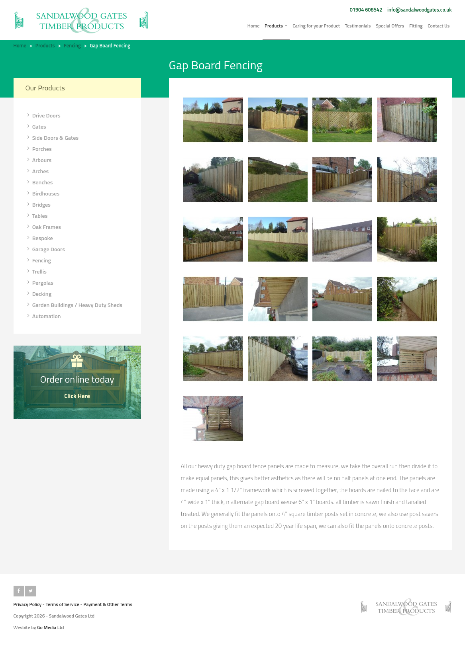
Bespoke (39, 238)
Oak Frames (43, 227)
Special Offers (390, 25)
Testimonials (358, 25)
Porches (39, 149)
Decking (39, 293)
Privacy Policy (28, 604)
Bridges (38, 204)
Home (253, 25)
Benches (39, 182)
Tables (37, 215)
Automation (43, 316)
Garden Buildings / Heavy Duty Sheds (74, 305)
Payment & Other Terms (107, 604)
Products (276, 25)
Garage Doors (45, 249)
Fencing (72, 45)
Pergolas (39, 282)
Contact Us (438, 25)
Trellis (36, 271)
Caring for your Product (316, 25)
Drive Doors (43, 115)
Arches (37, 171)
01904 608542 (366, 10)
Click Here (77, 396)
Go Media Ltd (50, 627)
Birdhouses (43, 193)
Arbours (39, 160)
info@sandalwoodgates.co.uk (419, 10)
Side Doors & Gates (52, 137)
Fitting (416, 25)
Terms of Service (62, 604)
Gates (36, 126)
